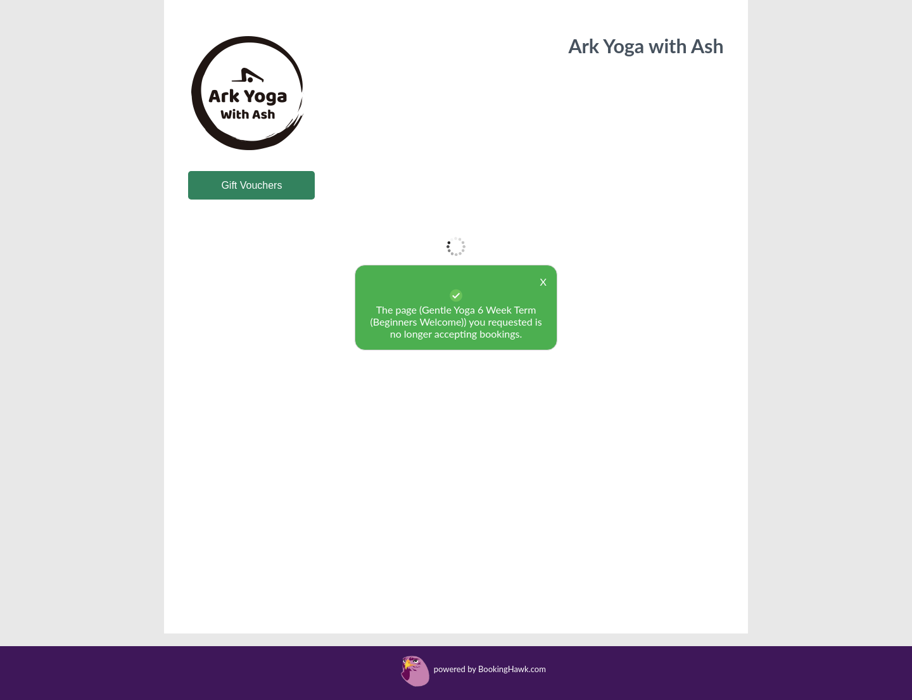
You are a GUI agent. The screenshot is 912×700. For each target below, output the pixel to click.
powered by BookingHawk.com (490, 669)
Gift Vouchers (251, 185)
